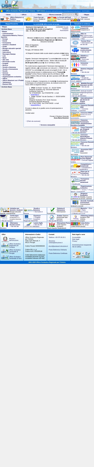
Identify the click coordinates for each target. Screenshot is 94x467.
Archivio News (7, 29)
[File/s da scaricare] (33, 121)
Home (85, 59)
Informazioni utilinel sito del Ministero (82, 44)
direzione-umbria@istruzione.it (55, 11)
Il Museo (78, 213)
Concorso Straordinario (78, 111)
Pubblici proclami (87, 37)
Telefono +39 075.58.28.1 (57, 237)
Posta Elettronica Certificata (58, 253)
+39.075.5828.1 (85, 11)
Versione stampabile (48, 125)
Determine (75, 39)
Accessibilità (76, 237)
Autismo (84, 65)
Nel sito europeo (7, 221)
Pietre (84, 211)
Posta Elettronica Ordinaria (58, 250)
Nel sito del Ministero (79, 61)
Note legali (75, 239)
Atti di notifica (76, 247)
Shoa (90, 208)
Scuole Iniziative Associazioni (64, 28)
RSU (83, 39)
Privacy (74, 241)
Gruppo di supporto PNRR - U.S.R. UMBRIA (81, 79)
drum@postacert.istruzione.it (72, 11)
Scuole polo (76, 184)
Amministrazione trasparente (81, 245)
